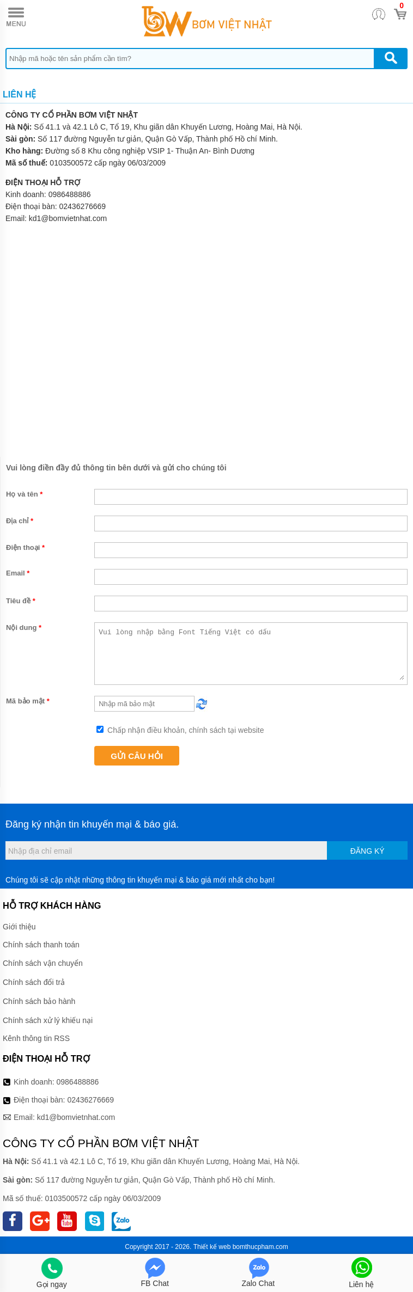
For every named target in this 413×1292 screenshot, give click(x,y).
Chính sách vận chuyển (43, 963)
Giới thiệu (19, 926)
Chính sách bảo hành (39, 1001)
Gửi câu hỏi (137, 756)
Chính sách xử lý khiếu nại (48, 1020)
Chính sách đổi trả (34, 982)
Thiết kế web (212, 1247)
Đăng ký (367, 851)
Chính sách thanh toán (41, 944)
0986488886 (69, 194)
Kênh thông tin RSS (36, 1038)
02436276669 (82, 206)
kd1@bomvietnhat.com (76, 1117)
